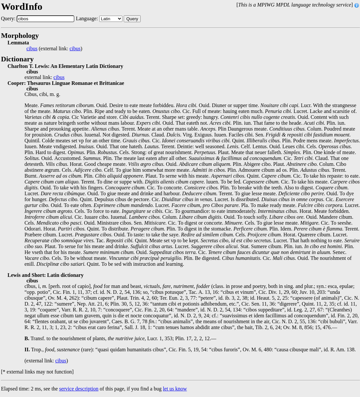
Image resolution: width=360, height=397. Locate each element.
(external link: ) (54, 48)
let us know (175, 388)
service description (78, 388)
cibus (32, 48)
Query (132, 18)
